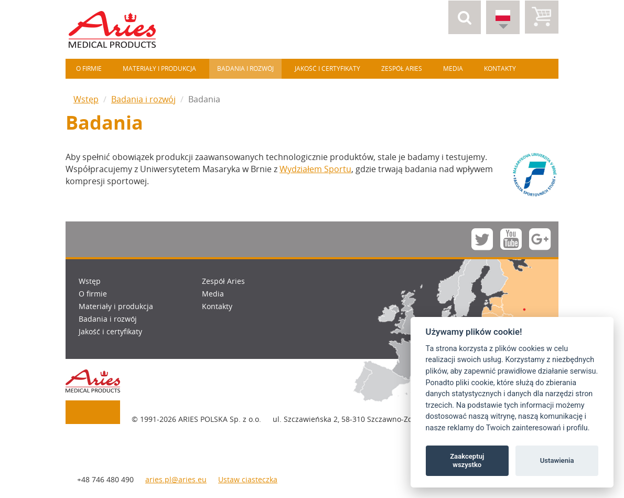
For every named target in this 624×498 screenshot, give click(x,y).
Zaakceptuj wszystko (467, 460)
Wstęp (86, 99)
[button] (464, 17)
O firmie (89, 68)
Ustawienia (557, 460)
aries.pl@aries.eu (176, 479)
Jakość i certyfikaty (327, 68)
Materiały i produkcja (159, 68)
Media (453, 68)
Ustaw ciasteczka (247, 479)
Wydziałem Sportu (315, 169)
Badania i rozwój (245, 68)
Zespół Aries (401, 68)
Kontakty (500, 68)
